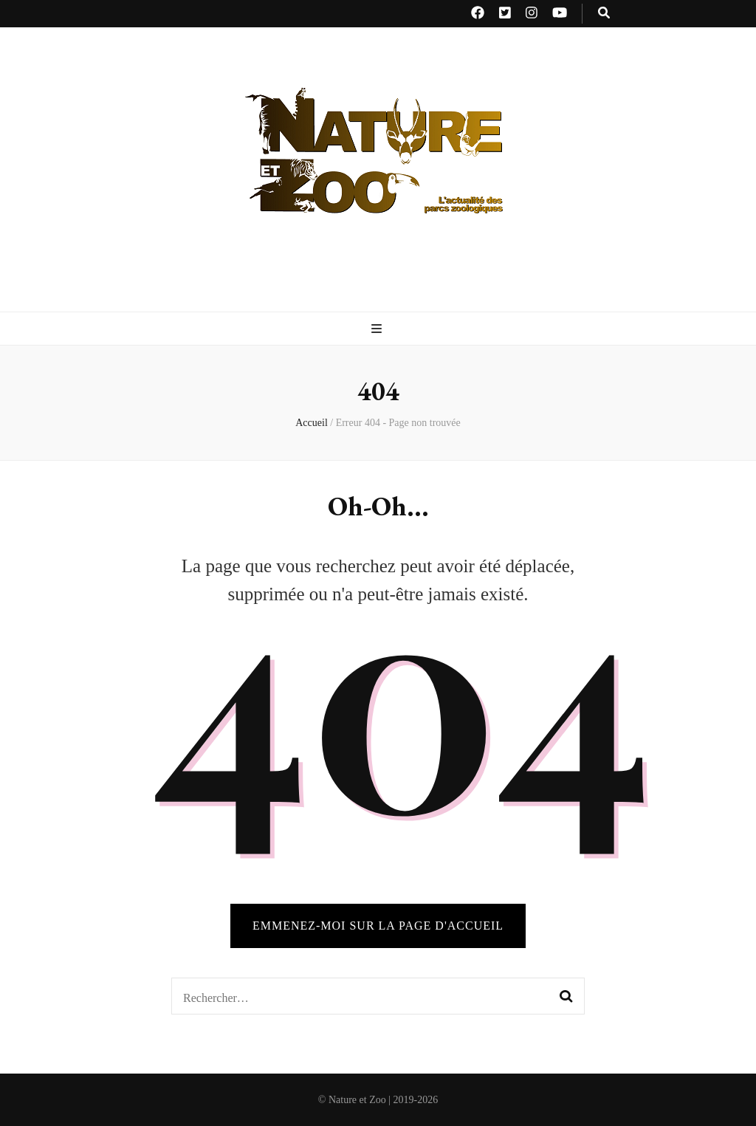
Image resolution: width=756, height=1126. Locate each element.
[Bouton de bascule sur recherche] (604, 14)
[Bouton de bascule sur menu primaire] (378, 330)
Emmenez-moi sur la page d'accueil (378, 925)
